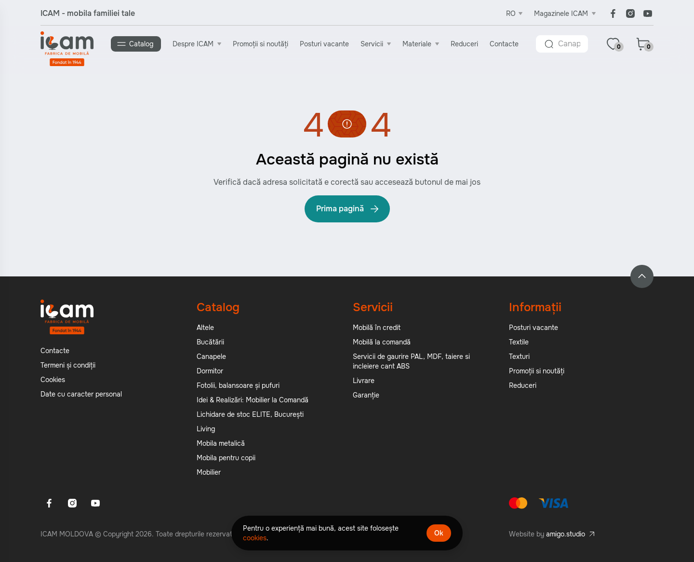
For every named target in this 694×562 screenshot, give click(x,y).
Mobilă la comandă (382, 342)
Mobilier (209, 472)
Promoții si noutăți (260, 44)
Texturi (519, 356)
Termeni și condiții (67, 365)
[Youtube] (648, 13)
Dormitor (210, 371)
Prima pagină (348, 209)
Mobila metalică (221, 443)
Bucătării (210, 342)
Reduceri (464, 44)
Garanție (366, 395)
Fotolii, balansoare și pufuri (238, 385)
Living (206, 429)
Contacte (504, 44)
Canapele (211, 356)
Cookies (52, 379)
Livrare (363, 380)
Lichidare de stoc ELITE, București (250, 414)
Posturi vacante (324, 44)
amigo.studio (565, 534)
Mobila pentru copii (226, 457)
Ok (438, 533)
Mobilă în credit (376, 327)
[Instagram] (630, 13)
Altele (205, 327)
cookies (255, 538)
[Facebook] (613, 13)
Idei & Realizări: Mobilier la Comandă (252, 400)
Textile (519, 342)
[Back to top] (642, 276)
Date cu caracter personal (81, 394)
